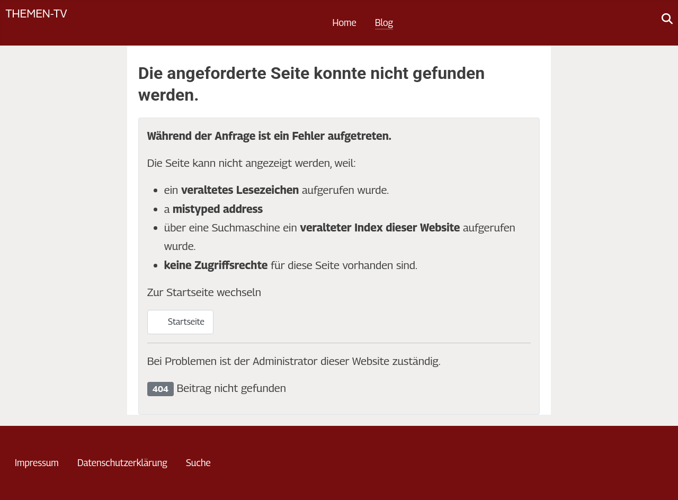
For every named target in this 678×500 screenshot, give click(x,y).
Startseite (180, 322)
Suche (198, 462)
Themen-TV (36, 13)
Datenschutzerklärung (122, 462)
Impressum (37, 462)
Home (344, 22)
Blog (384, 22)
